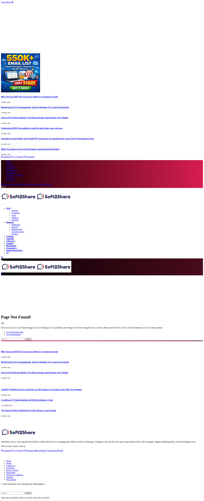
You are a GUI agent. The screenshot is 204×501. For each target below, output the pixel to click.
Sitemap (9, 177)
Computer (15, 213)
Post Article (11, 180)
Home (8, 161)
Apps (13, 215)
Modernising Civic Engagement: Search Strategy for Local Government (35, 107)
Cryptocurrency (17, 232)
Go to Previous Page (14, 332)
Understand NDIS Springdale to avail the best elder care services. (32, 128)
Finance (14, 234)
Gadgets (14, 218)
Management (16, 229)
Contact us (10, 166)
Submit (28, 493)
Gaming (9, 236)
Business (10, 222)
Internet (14, 211)
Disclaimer (10, 173)
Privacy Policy (12, 170)
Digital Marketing (14, 250)
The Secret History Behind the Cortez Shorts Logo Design (28, 410)
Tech (8, 208)
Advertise (10, 168)
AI (7, 253)
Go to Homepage (13, 334)
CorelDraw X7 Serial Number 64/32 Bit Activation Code (27, 400)
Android (14, 220)
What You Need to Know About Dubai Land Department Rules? (30, 149)
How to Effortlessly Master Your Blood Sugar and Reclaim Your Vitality (34, 118)
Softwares (10, 241)
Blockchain (11, 246)
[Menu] (2, 204)
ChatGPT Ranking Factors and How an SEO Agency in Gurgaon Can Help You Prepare (41, 389)
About (8, 163)
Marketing (15, 225)
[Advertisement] (79, 28)
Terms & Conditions (14, 175)
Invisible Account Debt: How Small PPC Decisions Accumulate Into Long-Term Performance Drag (47, 138)
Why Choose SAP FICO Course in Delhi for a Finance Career (29, 97)
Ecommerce (11, 248)
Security (14, 227)
